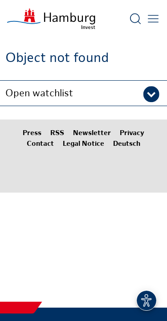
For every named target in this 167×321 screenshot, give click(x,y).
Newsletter (92, 133)
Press (32, 133)
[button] (83, 93)
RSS (57, 133)
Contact (40, 144)
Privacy (132, 133)
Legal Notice (83, 144)
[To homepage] (51, 18)
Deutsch (126, 144)
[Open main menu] (153, 18)
